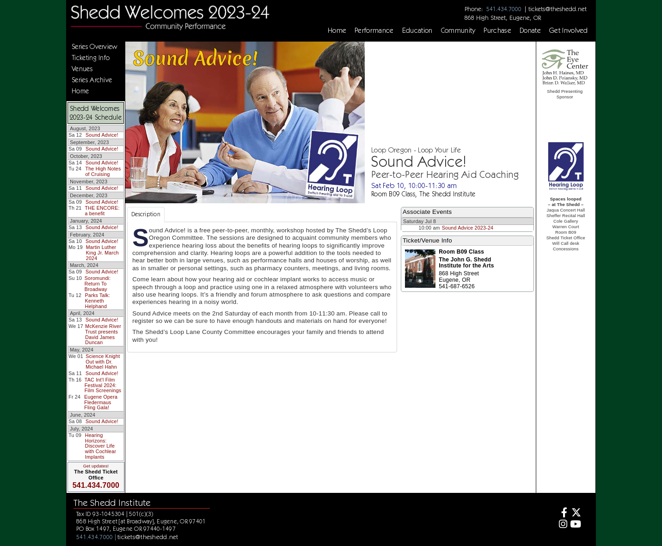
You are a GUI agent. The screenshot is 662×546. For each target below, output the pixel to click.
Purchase (497, 30)
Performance (374, 30)
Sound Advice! (102, 135)
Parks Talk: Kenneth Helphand (97, 300)
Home (337, 30)
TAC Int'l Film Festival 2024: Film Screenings (103, 385)
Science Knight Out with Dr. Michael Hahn (103, 361)
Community (458, 30)
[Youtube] (575, 525)
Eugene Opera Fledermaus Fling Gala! (100, 402)
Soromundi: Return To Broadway (98, 283)
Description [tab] (145, 214)
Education (417, 30)
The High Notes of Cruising (103, 171)
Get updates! (96, 466)
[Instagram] (562, 525)
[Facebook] (562, 513)
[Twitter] (575, 513)
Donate (530, 30)
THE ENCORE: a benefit (102, 210)
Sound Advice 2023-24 (468, 228)
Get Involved (568, 30)
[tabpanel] (262, 287)
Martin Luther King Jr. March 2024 (102, 252)
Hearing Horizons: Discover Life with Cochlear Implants (100, 446)
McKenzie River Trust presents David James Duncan (103, 334)
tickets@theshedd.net (557, 8)
